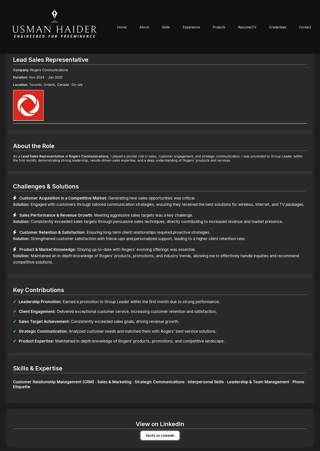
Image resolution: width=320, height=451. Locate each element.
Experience (191, 27)
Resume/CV (247, 27)
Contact (305, 27)
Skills (166, 27)
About (144, 27)
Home (122, 27)
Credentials (277, 27)
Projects (219, 27)
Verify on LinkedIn (160, 435)
